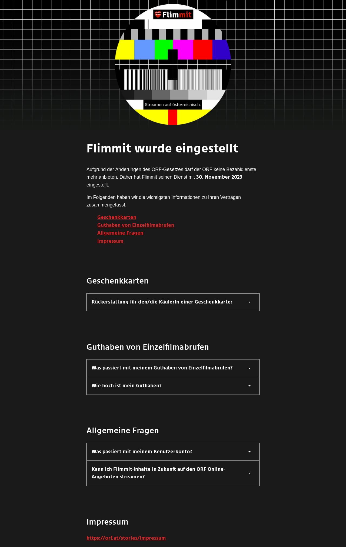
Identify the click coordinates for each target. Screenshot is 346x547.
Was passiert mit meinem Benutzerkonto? (142, 451)
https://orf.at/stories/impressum (126, 538)
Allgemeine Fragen (120, 233)
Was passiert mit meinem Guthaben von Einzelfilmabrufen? (162, 368)
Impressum (110, 241)
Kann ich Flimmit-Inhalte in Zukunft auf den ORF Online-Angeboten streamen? (158, 473)
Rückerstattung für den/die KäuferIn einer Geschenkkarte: (162, 302)
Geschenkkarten (116, 217)
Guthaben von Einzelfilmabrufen (135, 225)
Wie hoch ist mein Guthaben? (127, 385)
